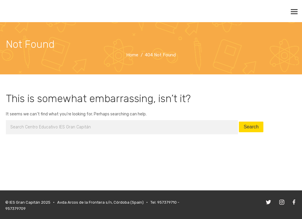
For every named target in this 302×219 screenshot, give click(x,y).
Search (251, 126)
